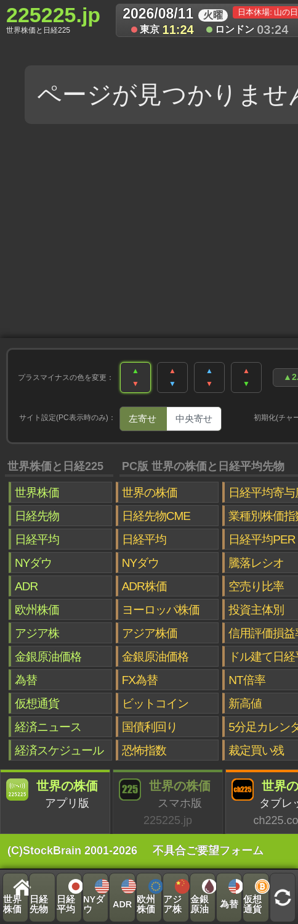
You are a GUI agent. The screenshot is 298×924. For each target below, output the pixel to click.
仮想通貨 (37, 703)
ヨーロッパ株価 (160, 609)
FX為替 (140, 680)
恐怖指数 (144, 750)
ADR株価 (144, 586)
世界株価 (37, 492)
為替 (26, 680)
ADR (26, 586)
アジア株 (37, 633)
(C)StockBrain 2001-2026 (72, 850)
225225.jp (53, 19)
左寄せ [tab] (142, 418)
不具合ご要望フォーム (208, 850)
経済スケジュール (59, 750)
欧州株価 (37, 609)
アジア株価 (149, 633)
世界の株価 (149, 492)
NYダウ (33, 562)
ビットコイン (155, 703)
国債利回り (149, 726)
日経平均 (37, 539)
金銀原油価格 (48, 656)
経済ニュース (48, 726)
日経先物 (37, 515)
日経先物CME (156, 515)
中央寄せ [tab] (193, 418)
